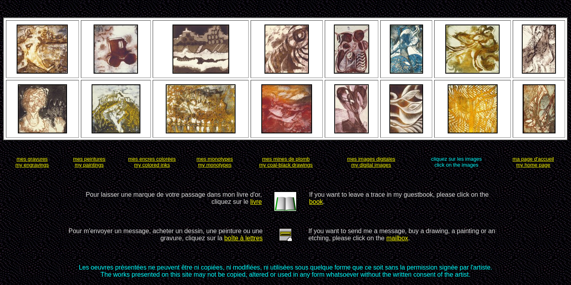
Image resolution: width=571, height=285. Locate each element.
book (316, 201)
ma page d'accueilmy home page (533, 162)
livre (256, 201)
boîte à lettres (243, 238)
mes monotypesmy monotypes (215, 162)
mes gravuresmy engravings (32, 162)
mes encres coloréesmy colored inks (152, 162)
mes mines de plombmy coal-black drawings (285, 162)
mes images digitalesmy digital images (371, 162)
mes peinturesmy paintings (89, 162)
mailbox (397, 238)
